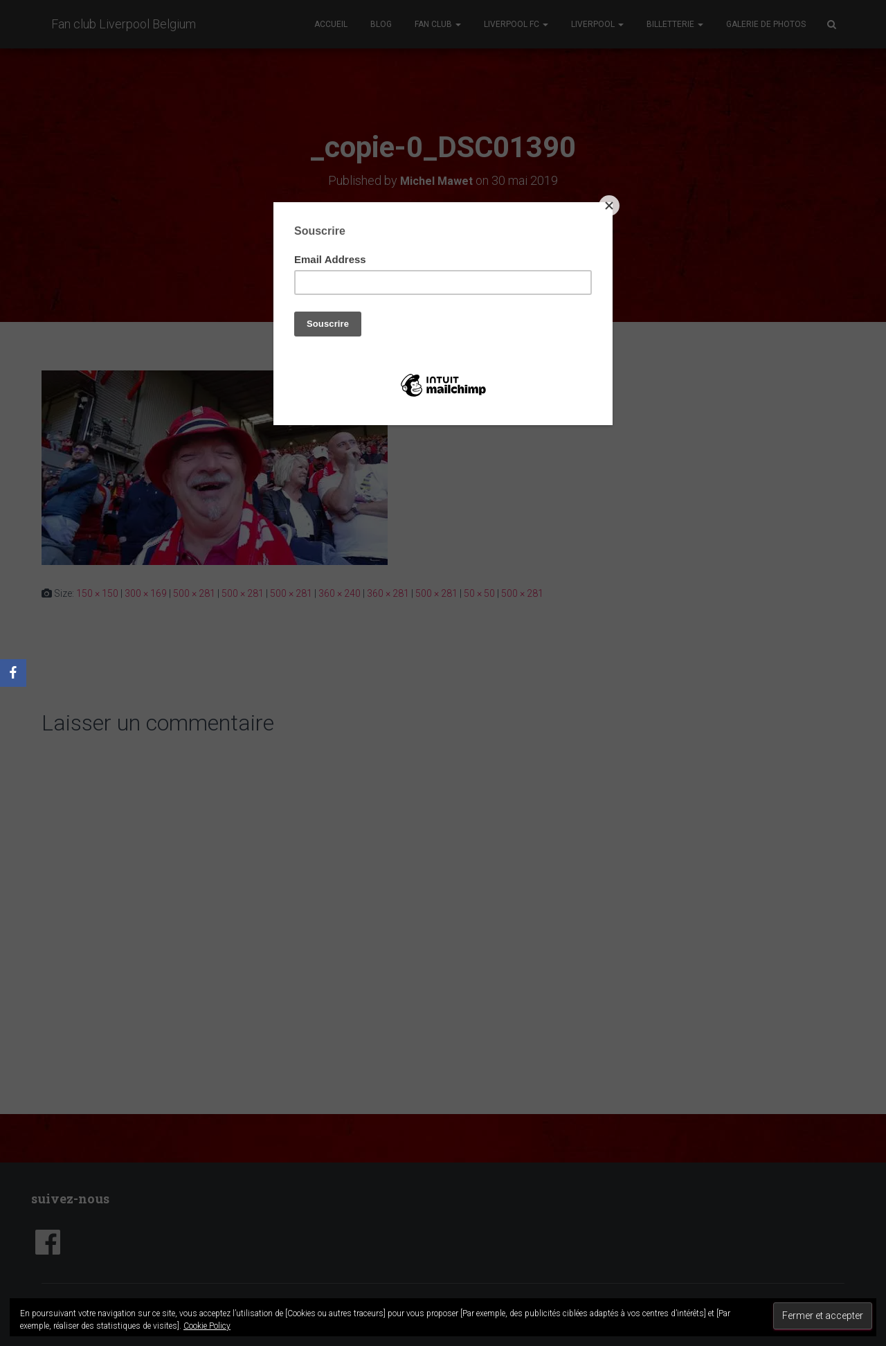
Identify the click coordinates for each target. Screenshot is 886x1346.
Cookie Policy (206, 1326)
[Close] (609, 205)
